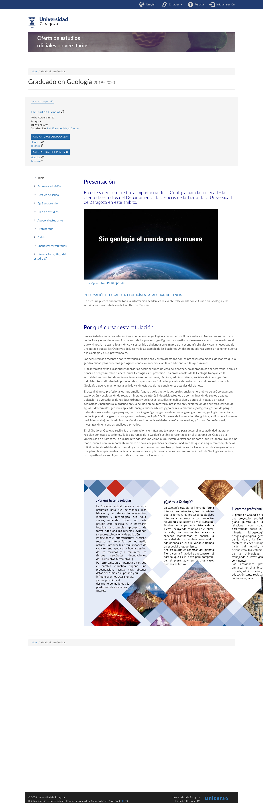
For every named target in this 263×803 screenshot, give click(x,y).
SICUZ (123, 801)
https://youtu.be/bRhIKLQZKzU (104, 283)
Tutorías (35, 146)
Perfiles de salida (46, 195)
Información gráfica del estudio (50, 256)
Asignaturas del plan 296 (50, 136)
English (150, 4)
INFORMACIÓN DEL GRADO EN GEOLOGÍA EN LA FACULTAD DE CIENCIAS (133, 295)
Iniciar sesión (225, 4)
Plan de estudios (46, 212)
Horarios (35, 142)
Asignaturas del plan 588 (50, 152)
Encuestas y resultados (50, 246)
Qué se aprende (46, 203)
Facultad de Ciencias (45, 112)
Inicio (34, 71)
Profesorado (43, 229)
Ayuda (198, 4)
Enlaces (174, 4)
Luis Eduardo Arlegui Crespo (63, 128)
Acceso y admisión (47, 186)
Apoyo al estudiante (48, 220)
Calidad (40, 237)
